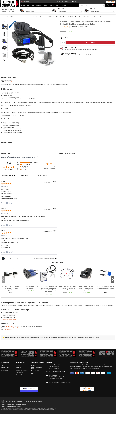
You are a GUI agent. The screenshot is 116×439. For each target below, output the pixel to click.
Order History (4, 370)
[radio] (29, 162)
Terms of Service (20, 375)
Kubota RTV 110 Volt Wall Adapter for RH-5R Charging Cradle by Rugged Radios (10, 288)
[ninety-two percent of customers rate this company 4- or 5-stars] (49, 166)
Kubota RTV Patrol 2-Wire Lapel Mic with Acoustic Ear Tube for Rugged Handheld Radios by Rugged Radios (49, 289)
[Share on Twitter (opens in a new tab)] (9, 203)
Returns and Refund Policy (36, 367)
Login (2, 365)
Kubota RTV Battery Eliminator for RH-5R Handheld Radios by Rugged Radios (105, 288)
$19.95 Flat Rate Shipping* (9, 319)
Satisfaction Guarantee (22, 370)
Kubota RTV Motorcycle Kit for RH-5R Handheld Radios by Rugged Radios (67, 288)
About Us (18, 367)
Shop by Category (37, 5)
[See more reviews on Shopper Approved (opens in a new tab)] (12, 203)
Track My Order (5, 367)
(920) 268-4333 (9, 326)
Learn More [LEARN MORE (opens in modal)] (76, 1)
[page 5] (17, 258)
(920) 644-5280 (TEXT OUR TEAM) (57, 371)
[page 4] (14, 258)
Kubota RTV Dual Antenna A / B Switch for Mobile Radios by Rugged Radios (86, 288)
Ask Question (74, 26)
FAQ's (32, 373)
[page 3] (10, 258)
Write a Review (42, 175)
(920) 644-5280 (8, 329)
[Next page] (21, 258)
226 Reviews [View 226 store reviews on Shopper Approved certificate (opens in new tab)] (10, 170)
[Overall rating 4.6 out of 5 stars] (9, 167)
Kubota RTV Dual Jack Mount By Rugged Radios (29, 287)
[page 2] (7, 258)
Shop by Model (25, 5)
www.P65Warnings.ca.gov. (92, 337)
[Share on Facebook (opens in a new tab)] (7, 203)
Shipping (33, 365)
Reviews (18, 365)
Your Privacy (19, 372)
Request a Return (35, 371)
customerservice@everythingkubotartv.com (16, 327)
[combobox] (38, 11)
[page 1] (3, 258)
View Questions (84, 26)
